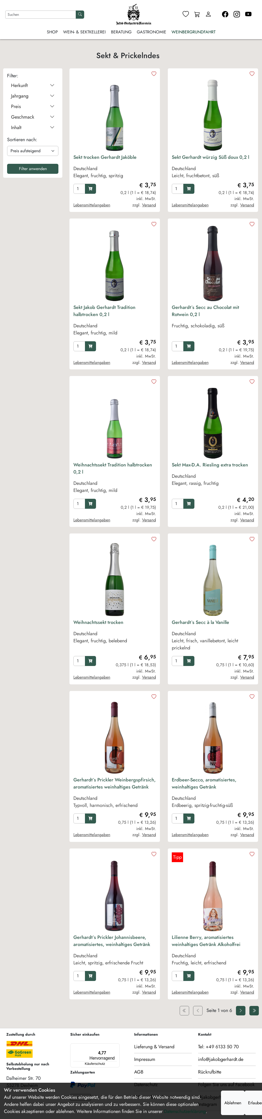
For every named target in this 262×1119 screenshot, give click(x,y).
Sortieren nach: (22, 139)
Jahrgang (32, 96)
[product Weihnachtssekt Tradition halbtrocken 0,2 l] (114, 479)
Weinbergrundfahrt (193, 32)
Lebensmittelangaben (91, 205)
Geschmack (32, 117)
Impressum (144, 1059)
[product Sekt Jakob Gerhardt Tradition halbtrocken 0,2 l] (114, 321)
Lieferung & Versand (154, 1046)
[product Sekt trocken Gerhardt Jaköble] (114, 168)
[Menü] (93, 1046)
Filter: (12, 75)
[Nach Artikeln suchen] (40, 15)
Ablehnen (232, 1103)
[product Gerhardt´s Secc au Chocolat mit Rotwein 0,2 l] (213, 321)
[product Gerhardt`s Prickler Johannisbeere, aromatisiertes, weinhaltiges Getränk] (114, 951)
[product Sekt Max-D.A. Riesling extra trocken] (213, 479)
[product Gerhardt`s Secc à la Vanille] (213, 636)
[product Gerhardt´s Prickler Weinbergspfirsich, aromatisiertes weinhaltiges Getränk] (114, 794)
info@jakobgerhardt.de (220, 1059)
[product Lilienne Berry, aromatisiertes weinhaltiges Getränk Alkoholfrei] (213, 951)
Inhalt (32, 127)
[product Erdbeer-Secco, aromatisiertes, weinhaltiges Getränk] (213, 794)
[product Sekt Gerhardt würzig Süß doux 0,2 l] (213, 168)
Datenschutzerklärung (185, 1111)
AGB (138, 1072)
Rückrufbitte (209, 1072)
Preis (32, 106)
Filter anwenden (33, 169)
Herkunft (32, 85)
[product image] (114, 111)
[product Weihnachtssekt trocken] (114, 636)
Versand (149, 205)
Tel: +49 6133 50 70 (218, 1046)
